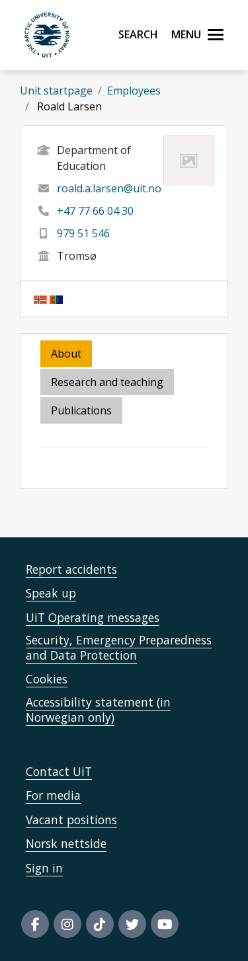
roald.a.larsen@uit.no (109, 188)
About (66, 353)
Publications (81, 410)
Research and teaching (107, 382)
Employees (134, 90)
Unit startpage (56, 90)
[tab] (82, 411)
